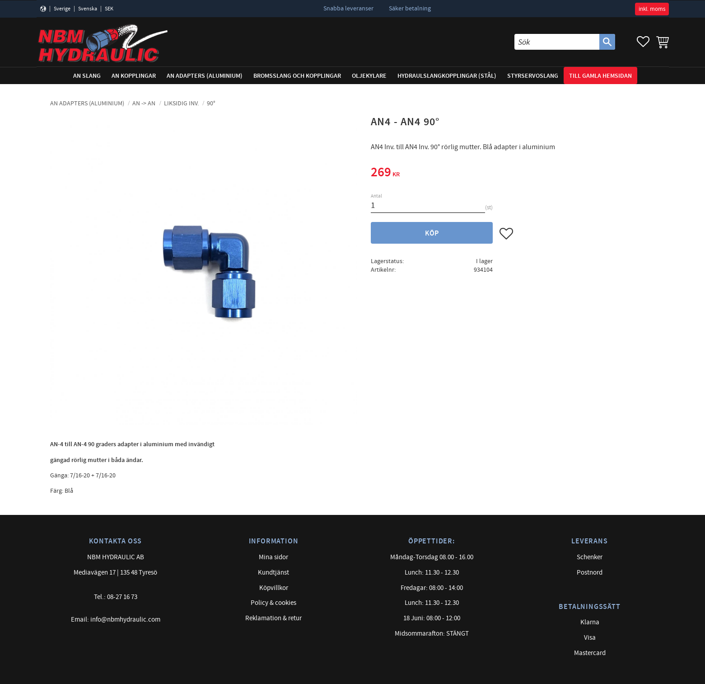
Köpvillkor (273, 588)
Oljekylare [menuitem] (369, 75)
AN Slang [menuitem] (87, 75)
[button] (643, 42)
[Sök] (607, 42)
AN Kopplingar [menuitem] (134, 75)
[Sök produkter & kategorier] (556, 42)
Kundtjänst (273, 572)
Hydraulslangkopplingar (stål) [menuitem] (446, 75)
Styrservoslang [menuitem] (532, 75)
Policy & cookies (273, 603)
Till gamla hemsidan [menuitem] (600, 75)
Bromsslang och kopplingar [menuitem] (297, 75)
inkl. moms (652, 9)
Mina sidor (273, 557)
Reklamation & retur (273, 618)
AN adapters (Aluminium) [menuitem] (205, 75)
